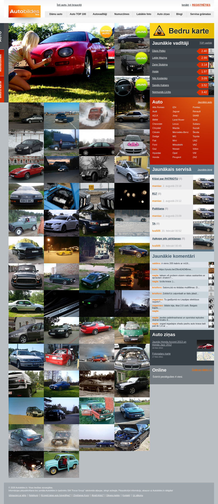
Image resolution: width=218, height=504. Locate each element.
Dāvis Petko (158, 50)
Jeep (175, 115)
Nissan (176, 149)
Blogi (179, 14)
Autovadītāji (100, 14)
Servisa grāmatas (200, 14)
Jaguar (176, 111)
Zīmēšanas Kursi (81, 495)
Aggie (155, 71)
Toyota (196, 136)
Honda (155, 157)
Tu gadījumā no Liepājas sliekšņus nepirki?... (175, 300)
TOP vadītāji (206, 43)
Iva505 (156, 230)
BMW (155, 119)
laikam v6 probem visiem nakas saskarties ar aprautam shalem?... (178, 276)
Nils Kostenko (159, 78)
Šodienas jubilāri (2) (202, 369)
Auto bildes (24, 14)
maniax (157, 185)
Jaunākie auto (205, 102)
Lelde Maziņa (159, 57)
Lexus (176, 124)
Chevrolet (157, 124)
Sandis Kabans (160, 85)
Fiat (154, 140)
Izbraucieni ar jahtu (17, 495)
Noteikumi (33, 495)
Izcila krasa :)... (167, 281)
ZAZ (195, 157)
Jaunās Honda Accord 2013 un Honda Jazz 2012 (169, 343)
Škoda (196, 132)
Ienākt (185, 5)
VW (194, 153)
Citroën (156, 132)
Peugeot (177, 157)
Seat (195, 119)
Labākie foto (144, 14)
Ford (154, 144)
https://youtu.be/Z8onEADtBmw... (176, 269)
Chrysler (156, 128)
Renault (197, 111)
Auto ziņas (163, 14)
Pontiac (196, 107)
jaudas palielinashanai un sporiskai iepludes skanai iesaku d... (178, 318)
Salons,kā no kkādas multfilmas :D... (181, 287)
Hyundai (156, 153)
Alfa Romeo (158, 107)
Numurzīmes (121, 14)
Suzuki (196, 128)
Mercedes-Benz (181, 132)
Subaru (196, 124)
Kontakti (126, 495)
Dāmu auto (55, 14)
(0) (167, 178)
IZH (174, 107)
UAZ (195, 140)
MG (174, 136)
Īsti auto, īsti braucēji (69, 5)
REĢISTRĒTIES (201, 5)
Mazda (176, 128)
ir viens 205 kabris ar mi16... (176, 263)
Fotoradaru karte (161, 353)
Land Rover (178, 119)
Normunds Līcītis (161, 92)
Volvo (195, 149)
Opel (175, 153)
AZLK (155, 115)
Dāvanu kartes (113, 495)
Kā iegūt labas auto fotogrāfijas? (56, 495)
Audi (154, 111)
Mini (175, 140)
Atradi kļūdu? (98, 495)
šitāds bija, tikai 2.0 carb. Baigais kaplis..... (174, 306)
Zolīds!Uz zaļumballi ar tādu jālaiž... (181, 293)
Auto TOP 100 (78, 14)
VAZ (195, 144)
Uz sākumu (138, 495)
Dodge (155, 136)
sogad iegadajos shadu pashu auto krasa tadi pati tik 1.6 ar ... (179, 324)
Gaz (154, 149)
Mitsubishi (178, 144)
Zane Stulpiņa (160, 64)
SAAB (196, 115)
